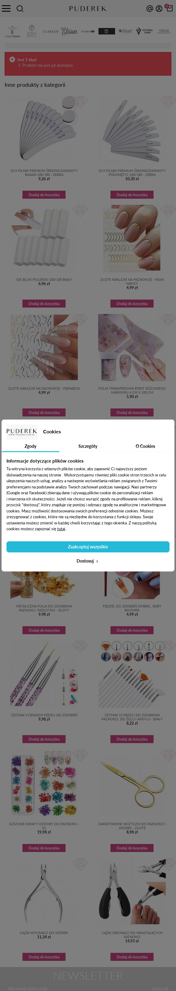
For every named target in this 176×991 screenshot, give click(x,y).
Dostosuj (88, 560)
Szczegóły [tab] (87, 446)
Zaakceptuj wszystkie (88, 546)
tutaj (61, 528)
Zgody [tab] (30, 446)
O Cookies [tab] (145, 446)
